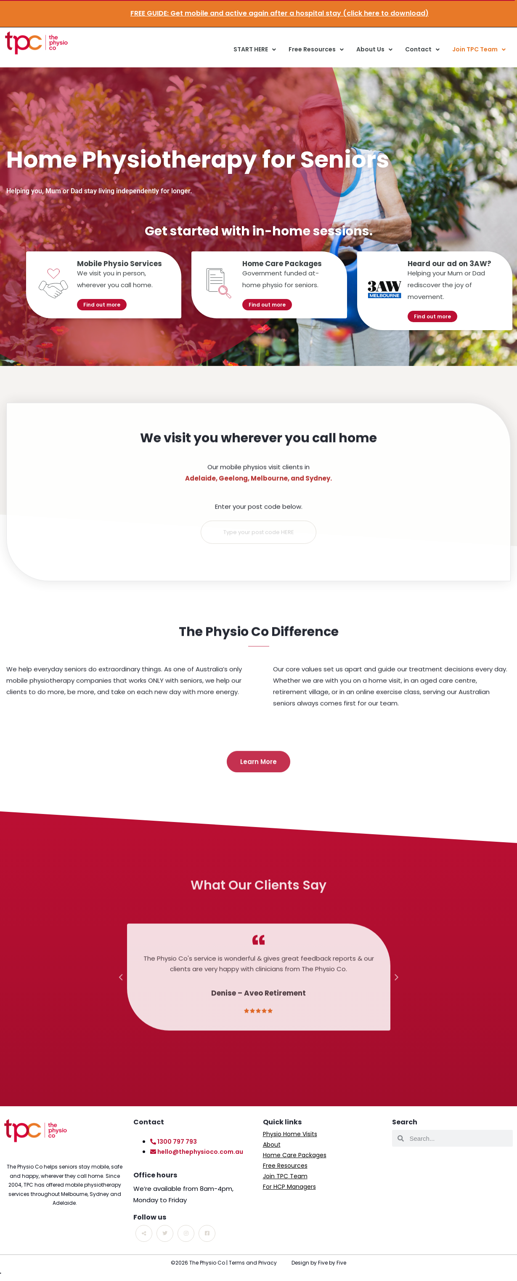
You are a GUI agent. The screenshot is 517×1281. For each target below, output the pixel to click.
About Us (374, 50)
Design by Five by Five (319, 1262)
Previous (121, 990)
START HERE (254, 50)
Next (396, 990)
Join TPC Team (479, 50)
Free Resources (316, 50)
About (272, 1144)
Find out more (101, 304)
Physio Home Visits (290, 1134)
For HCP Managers (289, 1186)
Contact (422, 50)
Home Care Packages (294, 1155)
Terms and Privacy (253, 1262)
